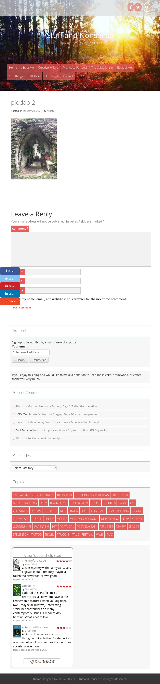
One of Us (28, 586)
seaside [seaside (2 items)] (134, 527)
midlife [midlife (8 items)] (62, 519)
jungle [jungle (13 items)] (37, 519)
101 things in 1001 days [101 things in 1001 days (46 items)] (92, 495)
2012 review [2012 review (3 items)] (119, 495)
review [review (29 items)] (121, 527)
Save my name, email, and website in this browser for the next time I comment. (70, 299)
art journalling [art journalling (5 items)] (25, 503)
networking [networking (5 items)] (110, 519)
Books (53, 8)
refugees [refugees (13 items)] (106, 527)
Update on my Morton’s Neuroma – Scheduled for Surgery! (63, 422)
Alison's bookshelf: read (42, 555)
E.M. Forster (30, 630)
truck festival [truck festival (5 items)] (82, 534)
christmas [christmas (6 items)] (20, 511)
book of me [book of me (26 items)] (58, 503)
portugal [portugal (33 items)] (66, 527)
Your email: (20, 346)
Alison (50, 111)
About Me (27, 67)
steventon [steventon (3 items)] (21, 534)
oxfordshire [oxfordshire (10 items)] (22, 527)
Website (17, 290)
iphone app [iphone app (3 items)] (21, 519)
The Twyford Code (34, 560)
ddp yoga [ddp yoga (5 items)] (50, 511)
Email (17, 281)
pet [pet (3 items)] (54, 527)
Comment (20, 228)
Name (17, 272)
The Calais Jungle (102, 67)
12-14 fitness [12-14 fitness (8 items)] (44, 495)
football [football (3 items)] (98, 511)
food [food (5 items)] (84, 511)
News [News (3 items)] (126, 519)
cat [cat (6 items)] (132, 503)
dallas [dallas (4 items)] (36, 511)
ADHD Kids (39, 8)
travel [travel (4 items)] (49, 534)
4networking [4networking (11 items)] (23, 495)
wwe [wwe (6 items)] (99, 534)
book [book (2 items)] (43, 503)
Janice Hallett (31, 564)
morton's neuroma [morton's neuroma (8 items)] (84, 519)
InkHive (62, 679)
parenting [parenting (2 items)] (41, 527)
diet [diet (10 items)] (63, 511)
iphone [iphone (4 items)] (137, 511)
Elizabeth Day (31, 589)
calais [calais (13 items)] (122, 503)
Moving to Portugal (75, 67)
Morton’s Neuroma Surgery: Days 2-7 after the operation (62, 406)
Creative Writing (48, 67)
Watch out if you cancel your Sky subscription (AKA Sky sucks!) (70, 430)
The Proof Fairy (20, 8)
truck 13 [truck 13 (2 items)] (63, 534)
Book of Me (124, 67)
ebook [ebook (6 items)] (73, 511)
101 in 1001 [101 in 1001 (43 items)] (64, 495)
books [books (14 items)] (95, 503)
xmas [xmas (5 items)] (109, 534)
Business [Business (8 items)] (109, 503)
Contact (68, 76)
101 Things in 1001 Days (24, 76)
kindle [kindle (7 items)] (49, 519)
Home (13, 67)
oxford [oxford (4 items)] (137, 519)
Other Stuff (52, 76)
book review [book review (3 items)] (79, 503)
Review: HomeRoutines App (45, 438)
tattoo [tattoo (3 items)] (36, 534)
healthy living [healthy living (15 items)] (118, 511)
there (19, 422)
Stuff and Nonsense (79, 35)
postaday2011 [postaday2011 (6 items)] (87, 527)
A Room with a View (35, 627)
